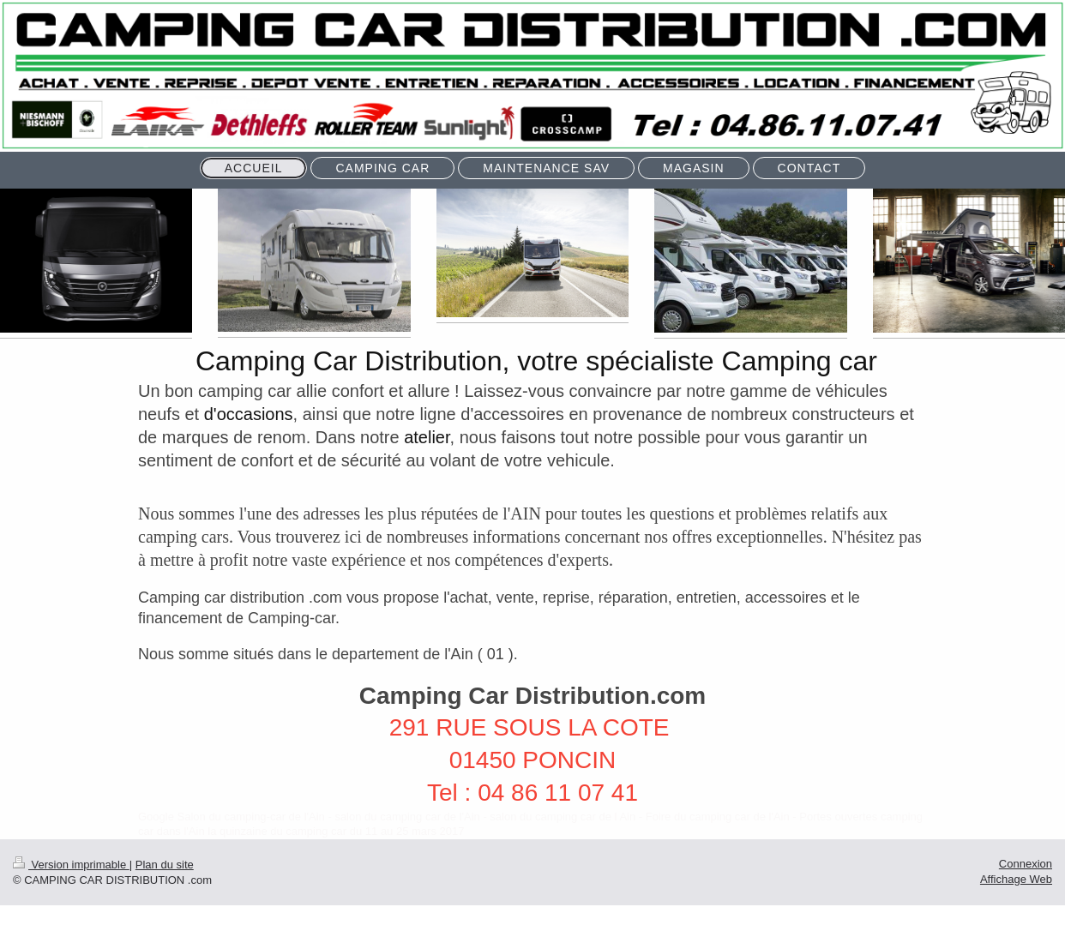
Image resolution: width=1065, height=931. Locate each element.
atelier (426, 437)
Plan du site (164, 864)
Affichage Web (1016, 879)
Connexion (1025, 863)
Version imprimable (71, 864)
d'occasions (248, 414)
